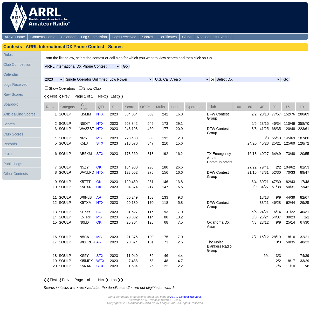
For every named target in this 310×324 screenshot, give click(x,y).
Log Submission (94, 37)
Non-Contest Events (213, 37)
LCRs (7, 154)
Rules (8, 55)
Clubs (186, 37)
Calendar (68, 37)
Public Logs (12, 164)
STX (99, 143)
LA (98, 212)
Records (10, 144)
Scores (147, 37)
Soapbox (10, 104)
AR (98, 197)
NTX (100, 114)
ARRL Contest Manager (185, 296)
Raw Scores (13, 94)
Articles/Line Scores (19, 114)
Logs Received (124, 37)
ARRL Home (15, 37)
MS (99, 138)
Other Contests (15, 174)
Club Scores (13, 134)
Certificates (168, 37)
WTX (100, 261)
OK (98, 167)
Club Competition (17, 64)
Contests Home (42, 37)
